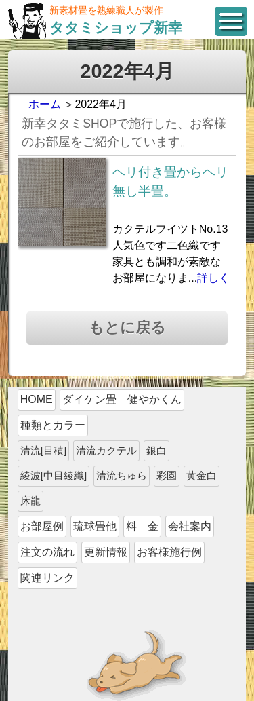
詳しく (213, 278)
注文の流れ (47, 552)
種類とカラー (52, 425)
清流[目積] (43, 450)
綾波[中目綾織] (53, 475)
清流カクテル (106, 450)
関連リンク (47, 578)
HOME (36, 399)
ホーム (44, 104)
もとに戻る (127, 327)
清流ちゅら (121, 475)
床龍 (30, 500)
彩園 (166, 475)
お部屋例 (42, 526)
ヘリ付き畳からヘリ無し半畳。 (170, 182)
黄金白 (201, 475)
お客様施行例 (169, 552)
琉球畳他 (95, 526)
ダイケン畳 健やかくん (122, 399)
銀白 (156, 450)
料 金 (142, 526)
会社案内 (189, 526)
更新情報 (105, 552)
